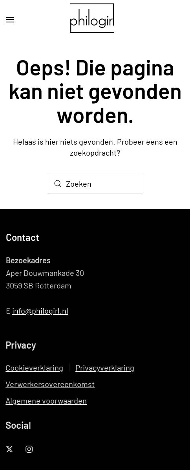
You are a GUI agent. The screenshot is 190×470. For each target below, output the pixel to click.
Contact (22, 237)
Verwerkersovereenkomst (49, 384)
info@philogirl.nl (40, 310)
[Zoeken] (95, 183)
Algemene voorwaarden (45, 400)
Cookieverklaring (34, 367)
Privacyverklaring (104, 367)
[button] (10, 19)
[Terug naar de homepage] (95, 19)
